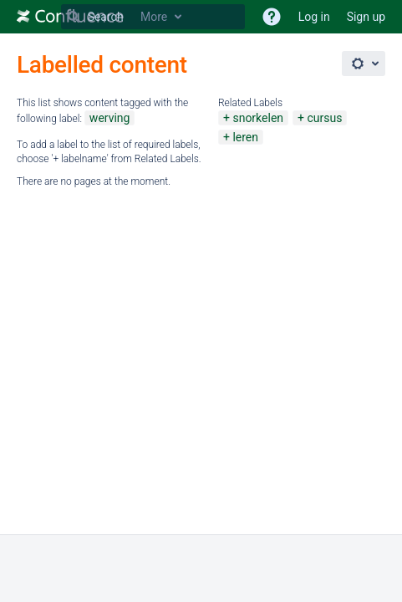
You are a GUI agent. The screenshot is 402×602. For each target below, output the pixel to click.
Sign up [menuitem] (366, 16)
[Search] (73, 16)
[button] (271, 16)
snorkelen (257, 118)
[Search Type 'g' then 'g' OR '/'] (153, 16)
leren (245, 137)
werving (109, 118)
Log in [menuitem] (314, 16)
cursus (324, 118)
